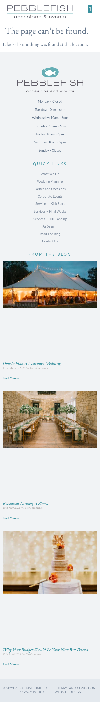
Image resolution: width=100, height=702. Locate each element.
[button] (90, 9)
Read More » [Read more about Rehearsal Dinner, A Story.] (11, 518)
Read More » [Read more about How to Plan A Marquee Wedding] (11, 378)
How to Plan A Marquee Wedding (32, 363)
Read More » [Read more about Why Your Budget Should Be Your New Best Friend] (11, 664)
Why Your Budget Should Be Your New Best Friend (45, 650)
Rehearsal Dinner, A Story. (25, 503)
